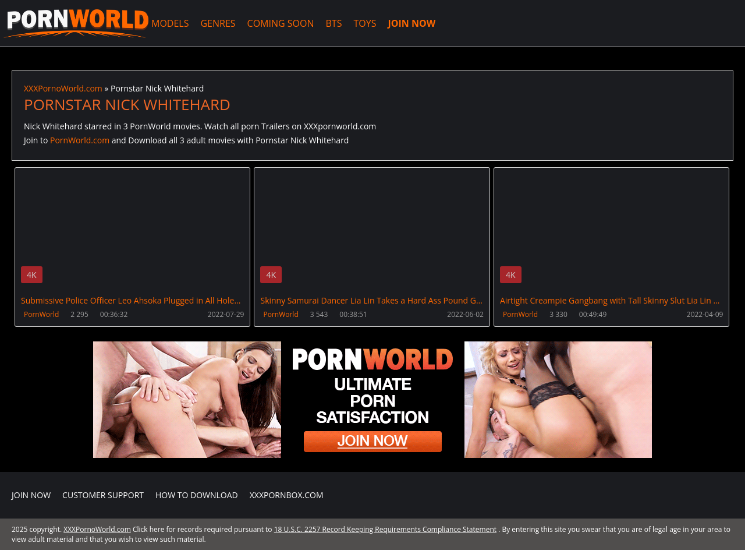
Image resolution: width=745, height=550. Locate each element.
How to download (196, 494)
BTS (334, 23)
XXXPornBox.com (287, 494)
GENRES (217, 23)
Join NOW (31, 494)
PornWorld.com (79, 140)
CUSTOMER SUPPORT (103, 494)
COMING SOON (280, 23)
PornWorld (41, 314)
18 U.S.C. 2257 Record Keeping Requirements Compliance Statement (385, 529)
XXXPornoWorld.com (75, 23)
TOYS (364, 23)
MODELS (170, 23)
